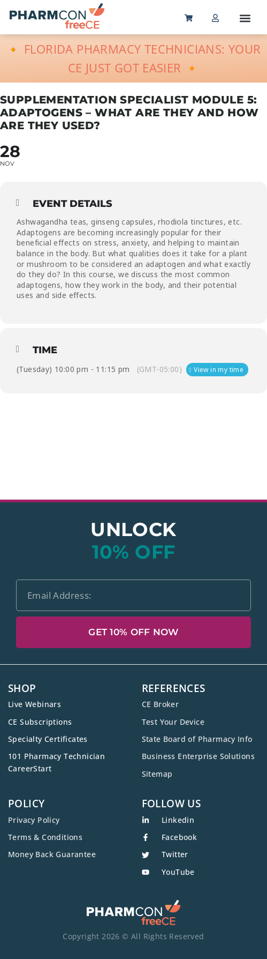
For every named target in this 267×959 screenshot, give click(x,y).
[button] (245, 18)
